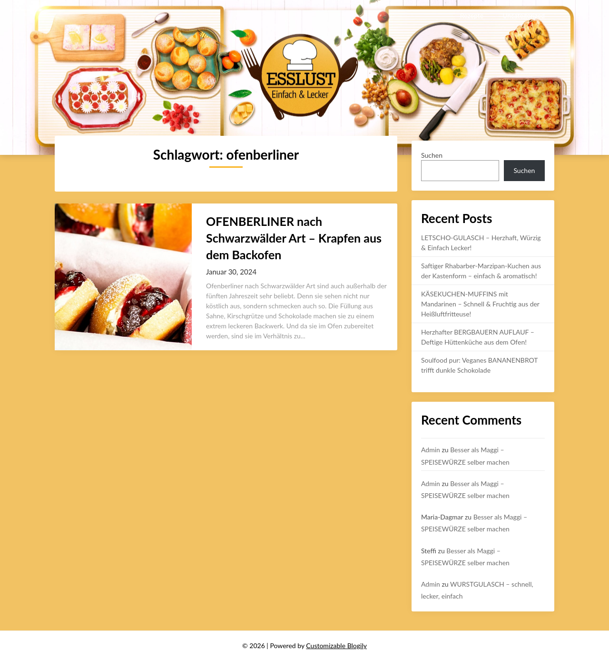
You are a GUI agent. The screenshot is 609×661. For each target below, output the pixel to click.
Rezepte (471, 15)
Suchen (431, 155)
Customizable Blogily (336, 645)
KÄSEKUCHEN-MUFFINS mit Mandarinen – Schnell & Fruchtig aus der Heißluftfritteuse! (480, 304)
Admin (430, 450)
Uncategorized (523, 15)
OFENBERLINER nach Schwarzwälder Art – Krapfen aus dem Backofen (294, 238)
